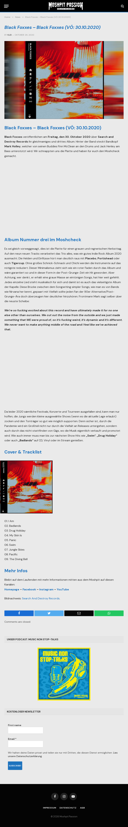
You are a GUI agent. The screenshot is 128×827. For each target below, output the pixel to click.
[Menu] (6, 6)
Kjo (9, 35)
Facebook (29, 589)
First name (14, 725)
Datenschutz (68, 807)
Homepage (11, 589)
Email (12, 738)
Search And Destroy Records (41, 598)
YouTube (63, 589)
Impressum (49, 807)
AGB (82, 807)
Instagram (46, 589)
